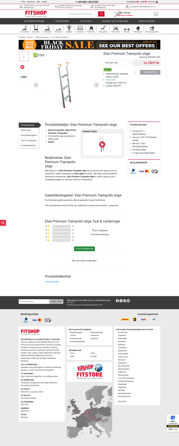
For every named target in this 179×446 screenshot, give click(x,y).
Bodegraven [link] (35, 383)
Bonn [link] (57, 342)
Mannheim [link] (48, 353)
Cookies (73, 335)
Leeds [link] (31, 367)
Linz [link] (44, 376)
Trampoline (122, 348)
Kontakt (44, 2)
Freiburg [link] (54, 347)
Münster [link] (24, 355)
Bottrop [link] (24, 345)
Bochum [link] (51, 342)
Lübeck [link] (41, 353)
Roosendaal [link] (25, 385)
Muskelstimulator (124, 393)
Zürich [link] (40, 392)
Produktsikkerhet (28, 147)
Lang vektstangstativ (126, 378)
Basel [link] (23, 392)
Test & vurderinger (29, 142)
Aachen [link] (23, 342)
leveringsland (133, 2)
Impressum (31, 2)
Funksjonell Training (125, 381)
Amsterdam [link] (25, 383)
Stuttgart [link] (43, 358)
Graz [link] (22, 376)
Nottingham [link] (49, 370)
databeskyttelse (96, 332)
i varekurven (150, 74)
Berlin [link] (38, 342)
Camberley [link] (48, 367)
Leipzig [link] (34, 353)
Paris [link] (26, 404)
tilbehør (30, 39)
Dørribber (121, 390)
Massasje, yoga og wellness (115, 23)
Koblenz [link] (24, 353)
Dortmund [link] (50, 345)
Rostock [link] (49, 355)
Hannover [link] (32, 350)
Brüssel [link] (33, 398)
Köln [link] (29, 353)
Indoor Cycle (123, 357)
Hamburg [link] (24, 350)
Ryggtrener (122, 387)
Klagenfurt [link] (38, 376)
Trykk (92, 353)
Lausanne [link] (34, 392)
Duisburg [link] (33, 347)
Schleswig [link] (35, 358)
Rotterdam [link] (35, 385)
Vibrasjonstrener (124, 396)
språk (143, 2)
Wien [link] (56, 376)
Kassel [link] (56, 350)
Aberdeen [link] (24, 367)
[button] (36, 86)
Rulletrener (122, 372)
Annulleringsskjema (77, 342)
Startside (22, 39)
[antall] (136, 74)
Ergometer (122, 335)
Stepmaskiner (123, 375)
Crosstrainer (123, 332)
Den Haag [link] (44, 383)
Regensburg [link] (40, 355)
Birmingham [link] (39, 367)
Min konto (153, 2)
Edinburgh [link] (57, 367)
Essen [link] (39, 347)
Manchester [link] (39, 370)
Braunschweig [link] (32, 345)
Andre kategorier (147, 23)
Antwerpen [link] (25, 398)
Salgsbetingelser (76, 332)
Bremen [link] (42, 345)
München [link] (57, 353)
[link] (133, 173)
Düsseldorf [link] (25, 347)
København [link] (25, 411)
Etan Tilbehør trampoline (59, 39)
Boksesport (122, 363)
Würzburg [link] (24, 361)
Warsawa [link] (24, 417)
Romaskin (122, 342)
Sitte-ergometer (124, 366)
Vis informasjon (52, 283)
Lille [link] (22, 404)
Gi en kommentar (84, 250)
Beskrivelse (26, 132)
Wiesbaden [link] (51, 358)
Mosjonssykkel (123, 369)
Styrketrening (62, 23)
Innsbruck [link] (29, 376)
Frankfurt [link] (46, 347)
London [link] (31, 370)
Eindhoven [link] (53, 383)
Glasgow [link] (24, 370)
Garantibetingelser (29, 137)
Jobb (38, 2)
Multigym (121, 345)
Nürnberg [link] (31, 355)
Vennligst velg (111, 64)
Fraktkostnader (76, 339)
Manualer (121, 360)
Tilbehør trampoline (42, 39)
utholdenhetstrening (34, 23)
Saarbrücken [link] (25, 358)
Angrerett (94, 339)
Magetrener (122, 384)
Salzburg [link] (49, 376)
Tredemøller (122, 339)
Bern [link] (27, 392)
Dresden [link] (57, 345)
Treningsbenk (123, 354)
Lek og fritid (85, 23)
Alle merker (122, 401)
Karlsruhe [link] (49, 350)
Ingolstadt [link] (41, 350)
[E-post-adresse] (34, 301)
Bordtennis (122, 351)
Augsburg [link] (31, 342)
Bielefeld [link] (44, 342)
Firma (23, 2)
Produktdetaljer (27, 127)
